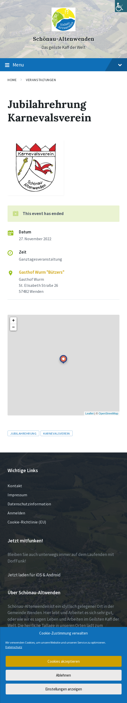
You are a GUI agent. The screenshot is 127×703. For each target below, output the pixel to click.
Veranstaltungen (41, 80)
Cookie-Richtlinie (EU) (27, 521)
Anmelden (16, 512)
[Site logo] (63, 29)
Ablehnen (63, 675)
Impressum (17, 494)
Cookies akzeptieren (64, 661)
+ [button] (13, 321)
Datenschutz (13, 647)
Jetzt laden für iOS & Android (34, 575)
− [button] (13, 327)
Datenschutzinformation (29, 503)
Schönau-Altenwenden (63, 39)
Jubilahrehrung (23, 433)
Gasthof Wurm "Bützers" (41, 272)
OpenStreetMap (108, 413)
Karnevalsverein (56, 433)
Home (12, 80)
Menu (63, 65)
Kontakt (15, 485)
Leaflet (89, 413)
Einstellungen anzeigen (63, 689)
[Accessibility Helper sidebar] (121, 6)
